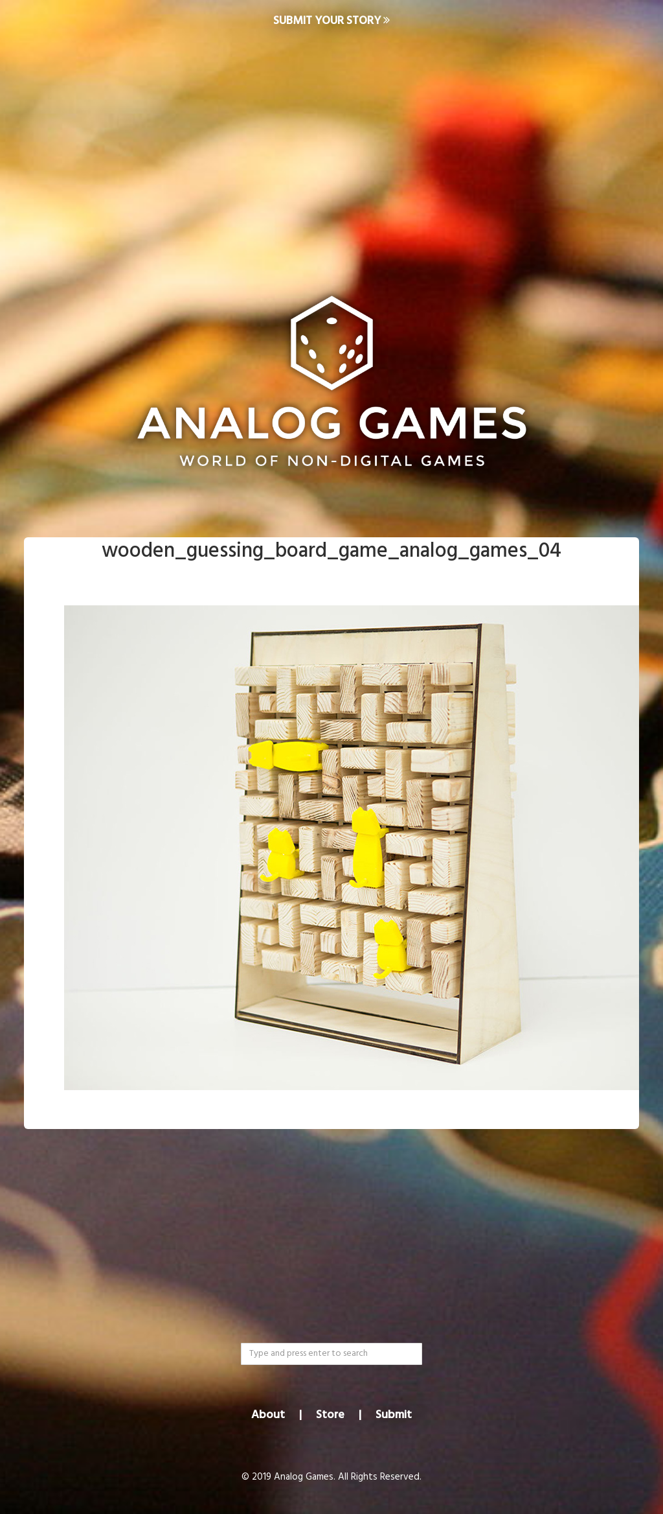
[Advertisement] (331, 146)
